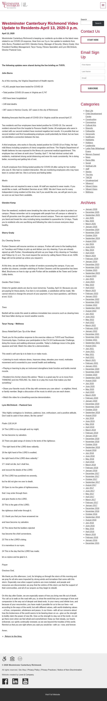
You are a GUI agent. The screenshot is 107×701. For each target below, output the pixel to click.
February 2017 (92, 502)
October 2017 (91, 479)
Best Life (89, 110)
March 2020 (91, 395)
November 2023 (92, 267)
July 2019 (90, 418)
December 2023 (92, 264)
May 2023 (90, 284)
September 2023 (93, 273)
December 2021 (92, 334)
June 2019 (90, 421)
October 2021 (91, 339)
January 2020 (91, 400)
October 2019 (91, 409)
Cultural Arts (91, 125)
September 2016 (93, 517)
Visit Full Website (52, 695)
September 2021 (93, 342)
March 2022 (91, 325)
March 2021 (91, 360)
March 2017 (91, 499)
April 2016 (90, 531)
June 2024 (90, 247)
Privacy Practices (48, 670)
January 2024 (91, 261)
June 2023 (90, 281)
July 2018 (90, 453)
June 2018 (90, 456)
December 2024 (92, 229)
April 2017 (90, 496)
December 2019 (92, 403)
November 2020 (92, 371)
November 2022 (92, 302)
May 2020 (90, 389)
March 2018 (91, 464)
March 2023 (91, 290)
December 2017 (92, 473)
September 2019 (93, 412)
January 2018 (91, 470)
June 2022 (90, 316)
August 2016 (91, 519)
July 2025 (90, 218)
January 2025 (91, 226)
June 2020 (90, 386)
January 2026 (91, 209)
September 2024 (93, 238)
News (88, 157)
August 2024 (91, 241)
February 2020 (92, 398)
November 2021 (92, 337)
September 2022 (93, 308)
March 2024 (91, 255)
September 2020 (93, 377)
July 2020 (90, 383)
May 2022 (90, 319)
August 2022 (91, 310)
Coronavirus (91, 122)
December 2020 (92, 368)
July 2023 (90, 278)
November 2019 (92, 406)
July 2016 (90, 522)
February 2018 (92, 467)
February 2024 (92, 258)
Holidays (89, 142)
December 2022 (92, 299)
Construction (91, 119)
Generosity (90, 134)
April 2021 (90, 357)
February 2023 (92, 293)
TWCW (89, 177)
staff (87, 168)
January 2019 (91, 435)
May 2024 (90, 249)
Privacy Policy (34, 670)
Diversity (89, 128)
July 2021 (90, 348)
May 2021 (90, 354)
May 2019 (90, 424)
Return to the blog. (12, 636)
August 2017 (91, 485)
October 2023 (91, 270)
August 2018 (91, 450)
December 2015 (92, 543)
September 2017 (93, 482)
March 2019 (91, 429)
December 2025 (92, 212)
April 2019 (90, 427)
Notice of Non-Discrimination (70, 670)
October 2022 (91, 305)
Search (84, 20)
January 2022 (91, 331)
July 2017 (90, 488)
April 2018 (90, 461)
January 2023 (91, 296)
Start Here (92, 40)
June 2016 (90, 525)
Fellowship (90, 131)
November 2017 (92, 476)
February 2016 (92, 537)
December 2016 (92, 508)
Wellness (89, 192)
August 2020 (91, 380)
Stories (89, 171)
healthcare (90, 136)
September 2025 (93, 215)
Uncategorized (92, 180)
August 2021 (91, 345)
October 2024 (91, 235)
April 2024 (90, 252)
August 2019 (91, 415)
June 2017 (90, 490)
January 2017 (91, 505)
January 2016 (91, 540)
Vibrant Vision (91, 186)
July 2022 (90, 313)
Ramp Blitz (90, 160)
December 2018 (92, 438)
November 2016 (92, 511)
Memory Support (93, 154)
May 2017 (90, 493)
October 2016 (91, 514)
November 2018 (92, 441)
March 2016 (91, 534)
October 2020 (91, 374)
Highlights (90, 139)
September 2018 (93, 447)
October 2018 (91, 444)
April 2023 (90, 287)
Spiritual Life (91, 166)
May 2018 (90, 458)
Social (88, 163)
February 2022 (92, 328)
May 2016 (90, 528)
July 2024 (90, 244)
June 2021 (90, 351)
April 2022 (90, 322)
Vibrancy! (90, 183)
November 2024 (92, 232)
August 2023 (91, 276)
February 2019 (92, 432)
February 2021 (92, 363)
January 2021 (91, 366)
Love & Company (26, 675)
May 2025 (90, 220)
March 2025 (91, 223)
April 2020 (90, 392)
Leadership (90, 145)
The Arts (89, 174)
